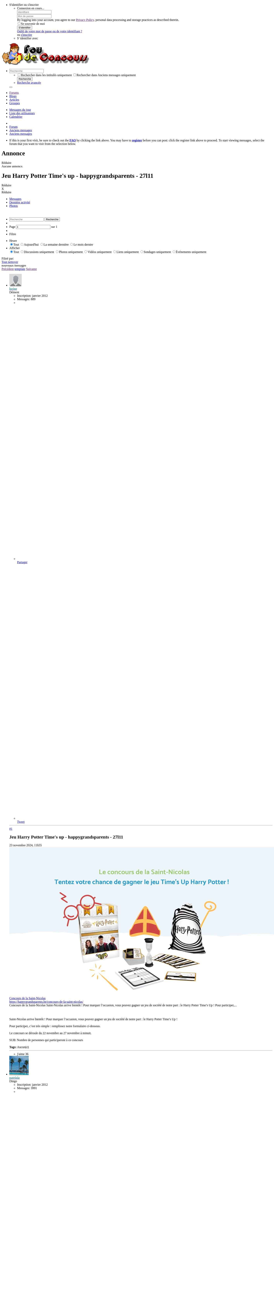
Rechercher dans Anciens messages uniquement (104, 75)
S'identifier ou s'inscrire (24, 4)
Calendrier (15, 116)
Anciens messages (20, 130)
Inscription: (24, 295)
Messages (15, 198)
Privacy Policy (85, 20)
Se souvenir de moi (31, 23)
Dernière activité (19, 202)
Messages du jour (20, 109)
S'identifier (25, 27)
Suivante (31, 269)
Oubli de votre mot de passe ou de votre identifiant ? (49, 31)
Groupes (14, 103)
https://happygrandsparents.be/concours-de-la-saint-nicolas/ (46, 1001)
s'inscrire (26, 34)
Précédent (8, 269)
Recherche (25, 78)
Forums (14, 92)
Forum (13, 126)
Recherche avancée (29, 82)
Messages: (23, 299)
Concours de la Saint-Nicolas (27, 998)
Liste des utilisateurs (22, 113)
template (20, 269)
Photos (13, 205)
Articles (14, 99)
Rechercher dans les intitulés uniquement (45, 75)
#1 (10, 828)
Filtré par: (8, 258)
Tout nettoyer (10, 262)
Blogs (12, 96)
